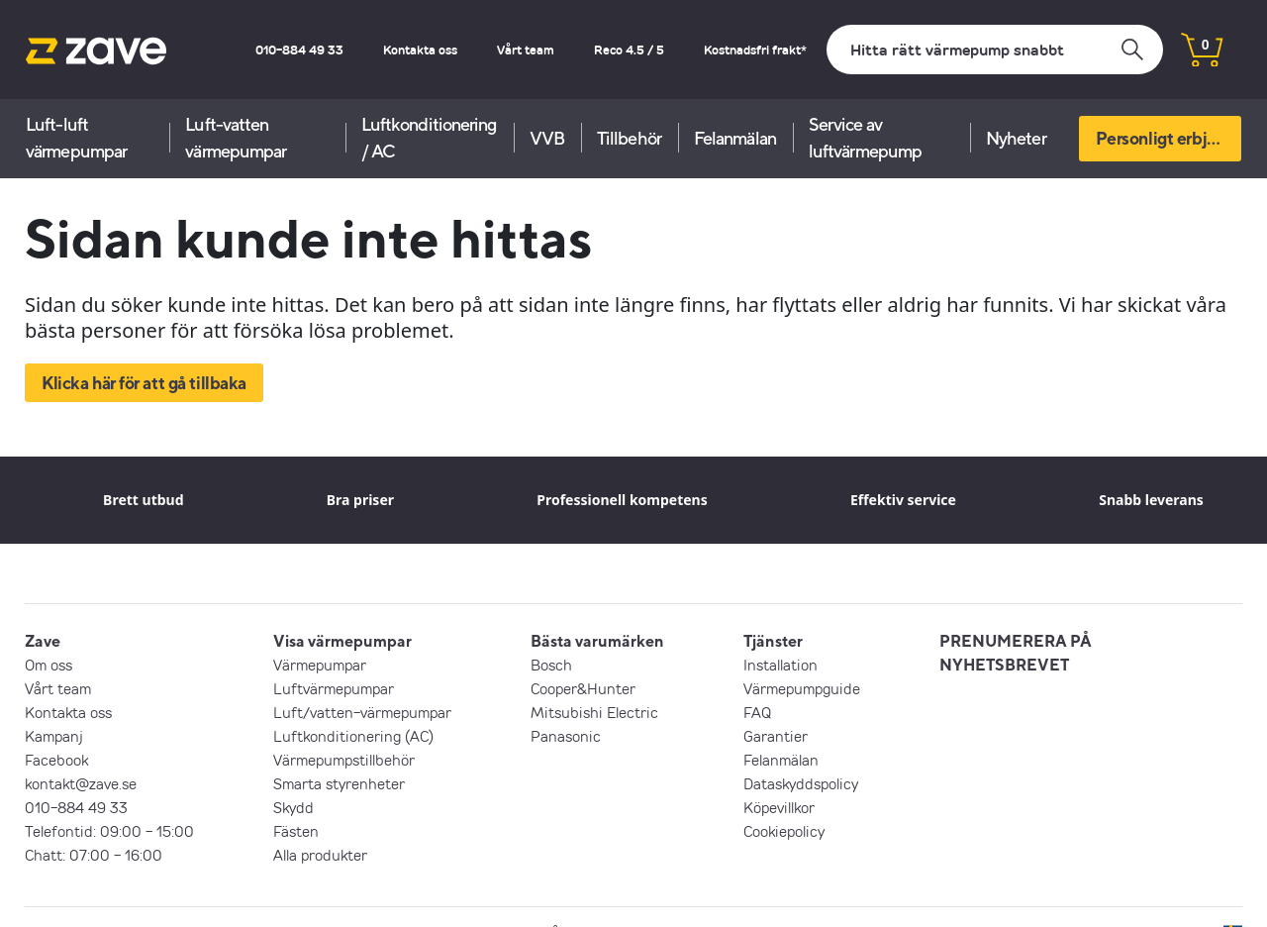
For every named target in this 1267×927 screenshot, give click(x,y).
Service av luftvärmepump (865, 137)
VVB (547, 138)
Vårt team (525, 49)
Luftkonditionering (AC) (353, 736)
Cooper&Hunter (583, 688)
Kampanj (54, 736)
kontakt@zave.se (81, 783)
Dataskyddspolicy (800, 783)
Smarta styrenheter (339, 783)
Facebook (56, 760)
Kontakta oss (420, 49)
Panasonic (566, 736)
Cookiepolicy (784, 831)
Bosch (551, 664)
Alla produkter (320, 855)
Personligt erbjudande (1168, 138)
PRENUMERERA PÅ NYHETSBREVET (1015, 652)
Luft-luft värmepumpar (76, 137)
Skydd (293, 807)
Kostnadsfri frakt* (755, 49)
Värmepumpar (319, 664)
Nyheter (1016, 138)
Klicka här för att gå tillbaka (144, 382)
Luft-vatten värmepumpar (235, 137)
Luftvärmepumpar (333, 688)
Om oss (48, 664)
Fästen (296, 831)
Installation (780, 664)
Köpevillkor (779, 807)
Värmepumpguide (801, 688)
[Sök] (995, 49)
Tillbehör (629, 138)
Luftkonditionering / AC (429, 137)
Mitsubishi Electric (594, 712)
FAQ (757, 712)
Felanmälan (735, 138)
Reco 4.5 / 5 (629, 49)
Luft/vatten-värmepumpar (362, 712)
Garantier (775, 736)
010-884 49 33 (299, 49)
